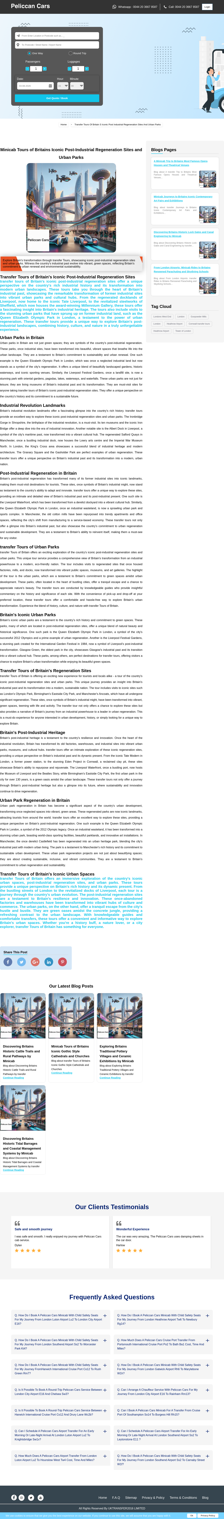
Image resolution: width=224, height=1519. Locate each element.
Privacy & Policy (153, 1497)
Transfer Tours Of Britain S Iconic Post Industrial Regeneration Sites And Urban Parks (118, 124)
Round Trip (79, 53)
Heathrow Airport (174, 324)
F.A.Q (116, 1497)
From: (25, 35)
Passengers (33, 61)
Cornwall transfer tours (199, 324)
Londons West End (162, 316)
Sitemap (131, 1497)
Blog (205, 1497)
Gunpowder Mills (198, 316)
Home (64, 124)
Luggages (74, 61)
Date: (20, 78)
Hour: (63, 83)
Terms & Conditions (183, 1497)
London (180, 316)
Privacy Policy (208, 1515)
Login (207, 7)
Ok (191, 1515)
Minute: (77, 83)
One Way (37, 53)
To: (23, 45)
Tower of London (183, 331)
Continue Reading (13, 1077)
